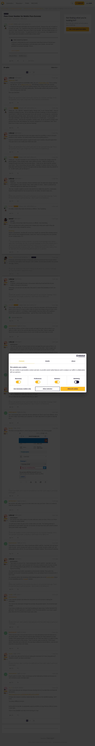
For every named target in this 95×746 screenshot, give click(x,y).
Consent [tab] (21, 361)
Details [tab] (47, 361)
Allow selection (47, 389)
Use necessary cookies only (22, 389)
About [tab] (73, 361)
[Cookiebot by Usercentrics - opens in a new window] (77, 356)
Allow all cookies (73, 389)
